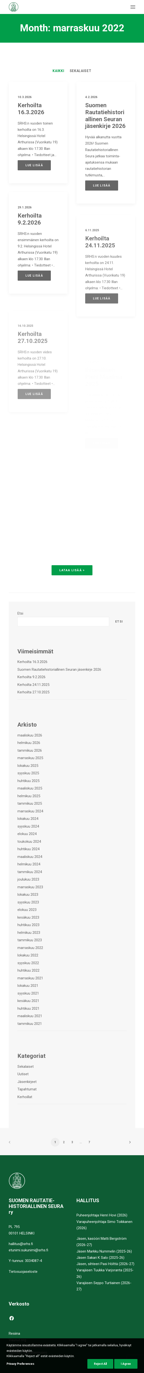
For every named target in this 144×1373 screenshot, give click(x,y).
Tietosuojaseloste (23, 1271)
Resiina (14, 1333)
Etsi (20, 613)
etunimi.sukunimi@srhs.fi (28, 1250)
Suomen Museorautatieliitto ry (33, 1346)
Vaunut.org (17, 1340)
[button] (133, 7)
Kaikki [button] (58, 71)
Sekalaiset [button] (80, 71)
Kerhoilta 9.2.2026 (30, 236)
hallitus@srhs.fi (21, 1244)
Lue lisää (34, 165)
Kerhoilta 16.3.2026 (31, 109)
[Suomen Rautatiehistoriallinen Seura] (37, 7)
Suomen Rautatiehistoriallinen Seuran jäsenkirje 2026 (105, 115)
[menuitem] (58, 71)
